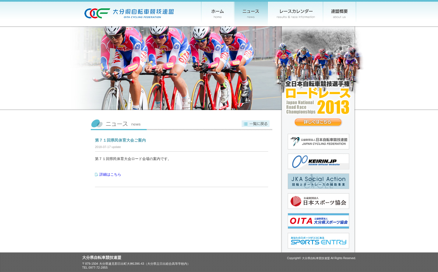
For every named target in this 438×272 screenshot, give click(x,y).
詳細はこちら (110, 174)
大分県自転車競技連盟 (316, 258)
